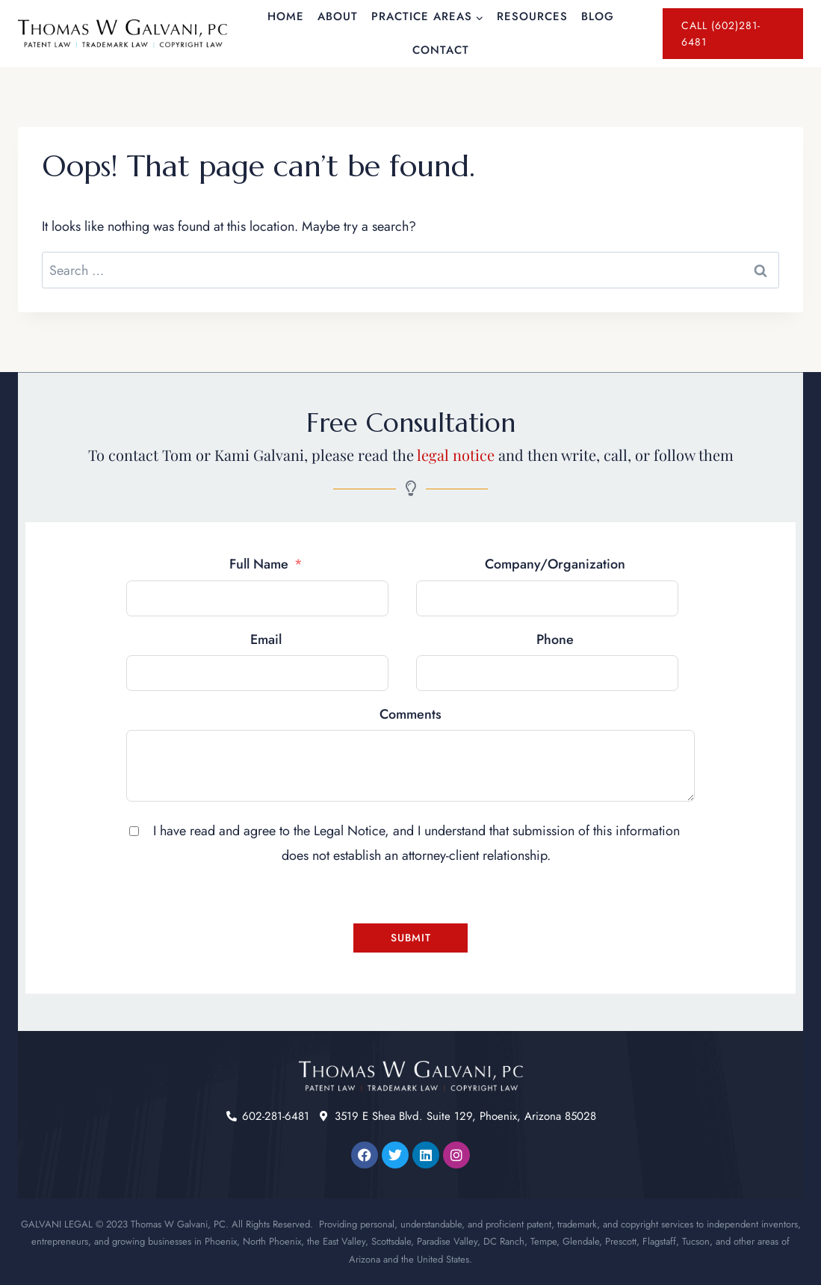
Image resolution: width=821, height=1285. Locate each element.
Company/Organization (555, 564)
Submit (411, 937)
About (337, 16)
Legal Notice (349, 830)
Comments (410, 714)
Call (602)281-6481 (720, 33)
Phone (555, 639)
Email (266, 639)
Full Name (258, 564)
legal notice (456, 455)
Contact (440, 50)
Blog (597, 16)
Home (285, 16)
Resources (532, 16)
